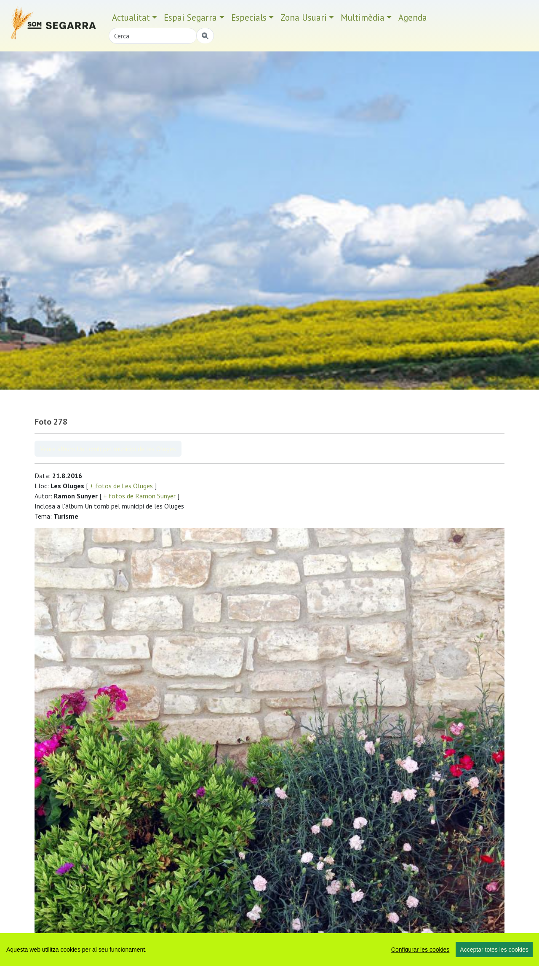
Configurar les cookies (420, 949)
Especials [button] (249, 17)
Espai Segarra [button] (190, 17)
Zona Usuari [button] (303, 17)
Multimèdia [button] (362, 17)
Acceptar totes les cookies (494, 949)
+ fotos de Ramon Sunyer (139, 496)
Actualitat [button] (131, 17)
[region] (269, 949)
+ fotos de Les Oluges (121, 486)
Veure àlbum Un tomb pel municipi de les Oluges (108, 448)
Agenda (412, 17)
